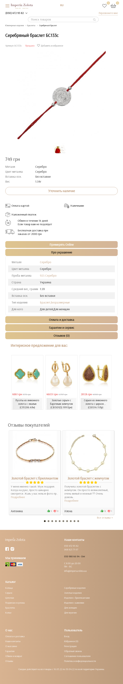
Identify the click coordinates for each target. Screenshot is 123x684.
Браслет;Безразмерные (55, 302)
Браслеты (10, 607)
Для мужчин (70, 612)
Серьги (8, 592)
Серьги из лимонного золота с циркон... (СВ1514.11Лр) (95, 404)
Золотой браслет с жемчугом (88, 478)
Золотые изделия (73, 592)
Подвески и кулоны (15, 602)
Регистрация (70, 646)
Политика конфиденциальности (80, 661)
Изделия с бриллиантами (77, 597)
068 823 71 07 (71, 549)
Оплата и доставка (15, 636)
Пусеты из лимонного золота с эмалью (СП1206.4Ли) (27, 404)
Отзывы (9, 661)
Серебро (45, 262)
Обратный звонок (73, 651)
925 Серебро (48, 275)
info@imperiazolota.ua (75, 570)
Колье (8, 612)
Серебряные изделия (75, 587)
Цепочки (9, 597)
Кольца (9, 587)
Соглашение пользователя (77, 656)
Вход (66, 636)
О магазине (11, 646)
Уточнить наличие (61, 191)
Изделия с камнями (74, 602)
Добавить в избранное (50, 45)
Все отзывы (105, 517)
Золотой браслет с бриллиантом (34, 478)
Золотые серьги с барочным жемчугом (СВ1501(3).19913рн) (61, 404)
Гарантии (9, 651)
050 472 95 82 (71, 545)
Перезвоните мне (108, 13)
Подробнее (18, 497)
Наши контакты (12, 641)
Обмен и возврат (13, 656)
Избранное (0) (71, 641)
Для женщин (70, 607)
